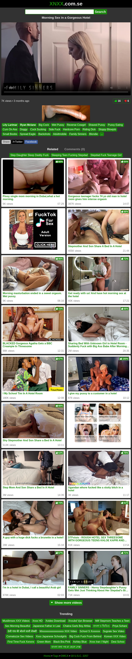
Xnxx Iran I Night (99, 641)
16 (117, 101)
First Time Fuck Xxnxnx (21, 641)
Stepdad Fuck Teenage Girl (106, 155)
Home (47, 655)
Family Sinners (77, 134)
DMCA (65, 655)
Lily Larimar (10, 125)
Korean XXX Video (115, 636)
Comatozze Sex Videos (19, 636)
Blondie (93, 134)
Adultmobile (60, 134)
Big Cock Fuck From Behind (85, 636)
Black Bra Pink (62, 641)
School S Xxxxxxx (90, 631)
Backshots (44, 134)
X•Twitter (17, 141)
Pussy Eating (115, 125)
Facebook (31, 141)
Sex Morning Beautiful (17, 626)
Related (52, 149)
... (102, 134)
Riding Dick (89, 129)
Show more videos (66, 602)
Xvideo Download (55, 620)
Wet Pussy (58, 125)
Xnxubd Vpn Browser (80, 620)
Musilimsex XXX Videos (16, 620)
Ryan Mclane (28, 125)
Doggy (23, 129)
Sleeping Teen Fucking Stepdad (70, 155)
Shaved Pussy (97, 125)
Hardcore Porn (71, 129)
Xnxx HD (37, 620)
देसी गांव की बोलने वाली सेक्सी (22, 631)
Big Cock (44, 125)
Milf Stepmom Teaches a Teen (112, 620)
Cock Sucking (38, 129)
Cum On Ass (10, 129)
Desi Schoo (117, 641)
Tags (56, 655)
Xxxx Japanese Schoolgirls (51, 636)
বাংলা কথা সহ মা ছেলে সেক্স (66, 646)
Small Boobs (10, 134)
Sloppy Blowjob (107, 129)
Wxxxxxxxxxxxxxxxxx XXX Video (58, 631)
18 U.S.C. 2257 (79, 655)
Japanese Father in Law (46, 626)
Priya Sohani (119, 626)
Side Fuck (54, 129)
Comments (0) (74, 149)
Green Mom (44, 641)
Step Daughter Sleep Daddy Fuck (29, 155)
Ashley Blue (80, 641)
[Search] (59, 11)
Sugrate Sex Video (113, 631)
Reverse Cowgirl (76, 125)
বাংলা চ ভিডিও (101, 626)
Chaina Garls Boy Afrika (76, 626)
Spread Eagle (28, 134)
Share (6, 141)
